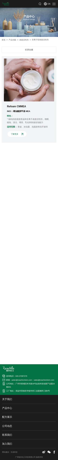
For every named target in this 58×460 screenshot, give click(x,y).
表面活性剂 (25, 40)
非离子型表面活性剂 (40, 40)
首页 (5, 40)
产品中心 (7, 408)
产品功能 (13, 40)
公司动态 (7, 426)
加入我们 (7, 443)
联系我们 (7, 435)
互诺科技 (14, 452)
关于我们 (7, 399)
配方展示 (7, 417)
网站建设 (5, 452)
